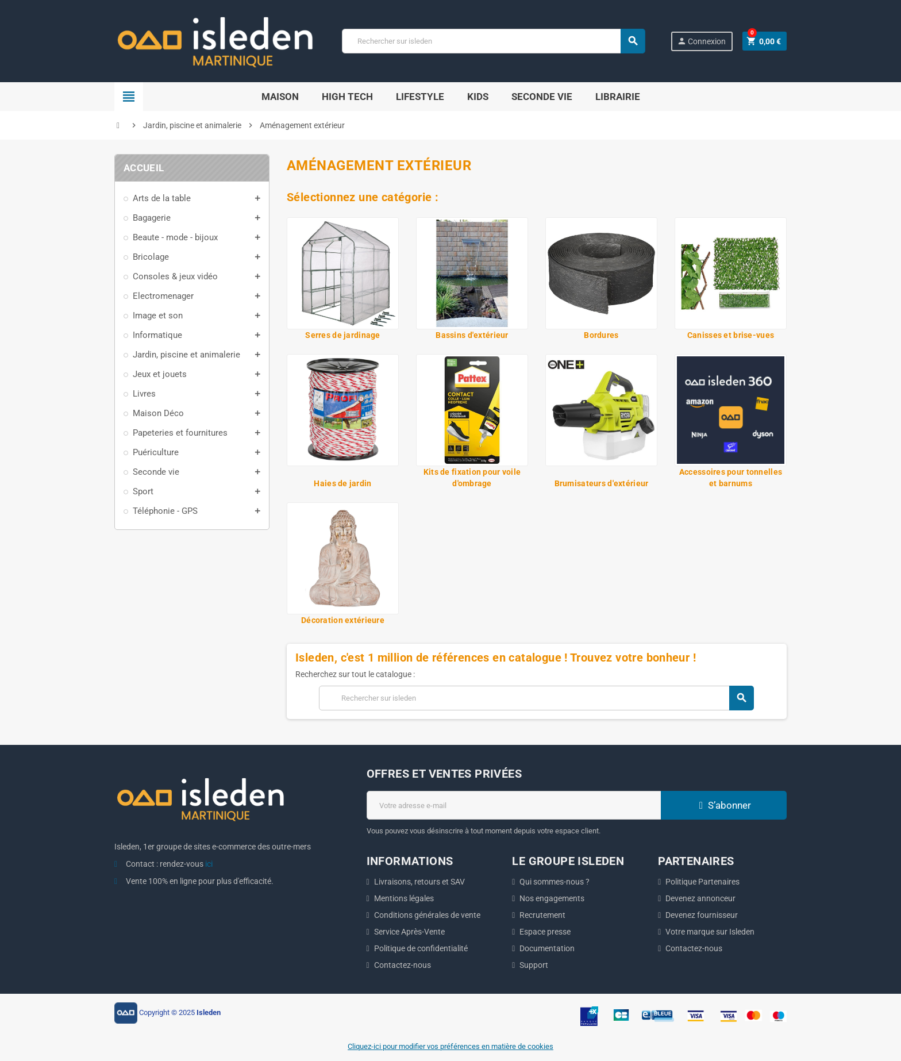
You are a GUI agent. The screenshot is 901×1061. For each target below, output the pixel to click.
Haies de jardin (342, 483)
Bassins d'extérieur (472, 335)
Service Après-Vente (409, 931)
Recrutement (542, 915)
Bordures (601, 335)
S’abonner (723, 805)
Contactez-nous (402, 965)
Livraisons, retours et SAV (419, 881)
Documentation (547, 948)
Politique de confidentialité (421, 948)
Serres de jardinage (342, 335)
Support (533, 965)
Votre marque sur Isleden (709, 931)
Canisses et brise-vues (730, 335)
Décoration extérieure (342, 620)
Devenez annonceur (700, 898)
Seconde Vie (541, 96)
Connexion (701, 41)
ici (209, 863)
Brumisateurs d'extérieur (602, 483)
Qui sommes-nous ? (554, 881)
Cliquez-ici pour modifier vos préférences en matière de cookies (450, 1046)
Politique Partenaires (702, 881)
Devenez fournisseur (701, 915)
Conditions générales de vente (427, 915)
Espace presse (545, 931)
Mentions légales (404, 898)
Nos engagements (551, 898)
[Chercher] (493, 41)
